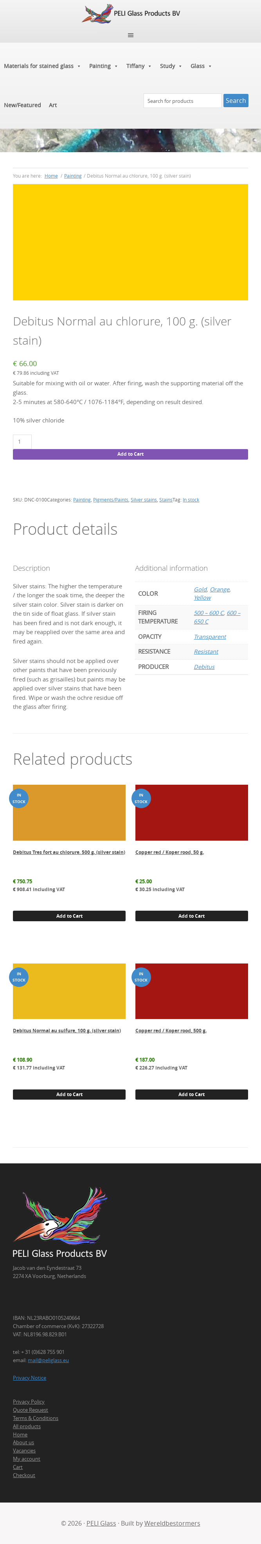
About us (23, 1442)
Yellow (202, 597)
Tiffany (139, 66)
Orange (219, 589)
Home (20, 1434)
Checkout (24, 1475)
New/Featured (22, 105)
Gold (200, 589)
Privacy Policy (29, 1401)
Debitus (204, 666)
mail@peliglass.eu (48, 1360)
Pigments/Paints (110, 499)
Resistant (206, 651)
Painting (104, 66)
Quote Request (30, 1409)
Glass (201, 66)
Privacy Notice (29, 1377)
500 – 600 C (208, 613)
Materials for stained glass (42, 66)
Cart (18, 1466)
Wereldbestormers (172, 1523)
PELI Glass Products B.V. (130, 13)
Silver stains (144, 499)
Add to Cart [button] (69, 916)
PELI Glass (101, 1523)
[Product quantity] (22, 442)
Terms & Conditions (35, 1418)
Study (171, 66)
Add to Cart (130, 454)
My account (26, 1458)
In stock (191, 499)
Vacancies (24, 1450)
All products (27, 1426)
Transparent (210, 636)
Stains (166, 499)
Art (53, 105)
